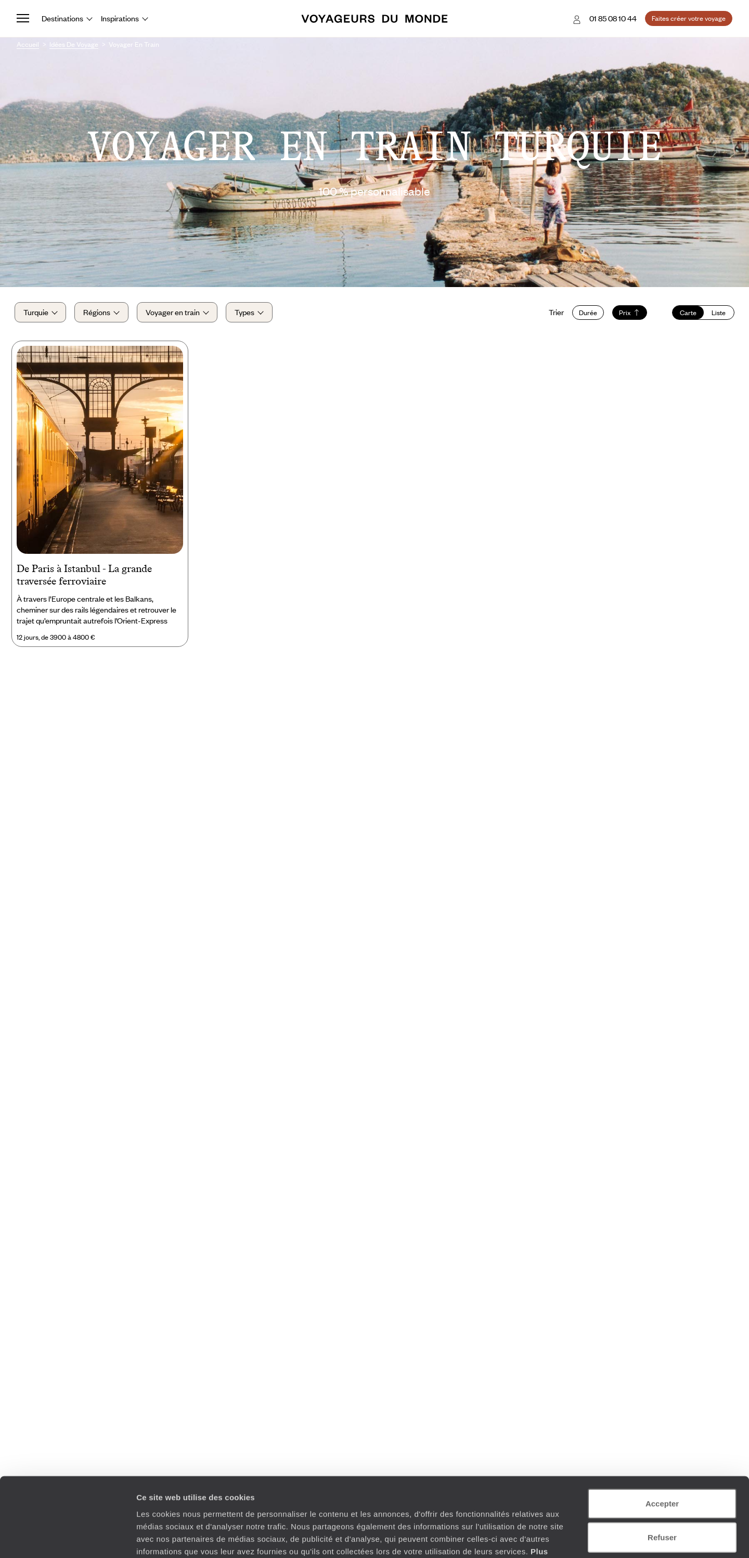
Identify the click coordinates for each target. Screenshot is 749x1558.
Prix (627, 313)
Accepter (662, 1435)
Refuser (662, 1469)
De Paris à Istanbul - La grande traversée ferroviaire (84, 577)
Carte (686, 313)
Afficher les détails (573, 1537)
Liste (716, 313)
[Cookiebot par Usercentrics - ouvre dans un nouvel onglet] (67, 1538)
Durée (586, 313)
